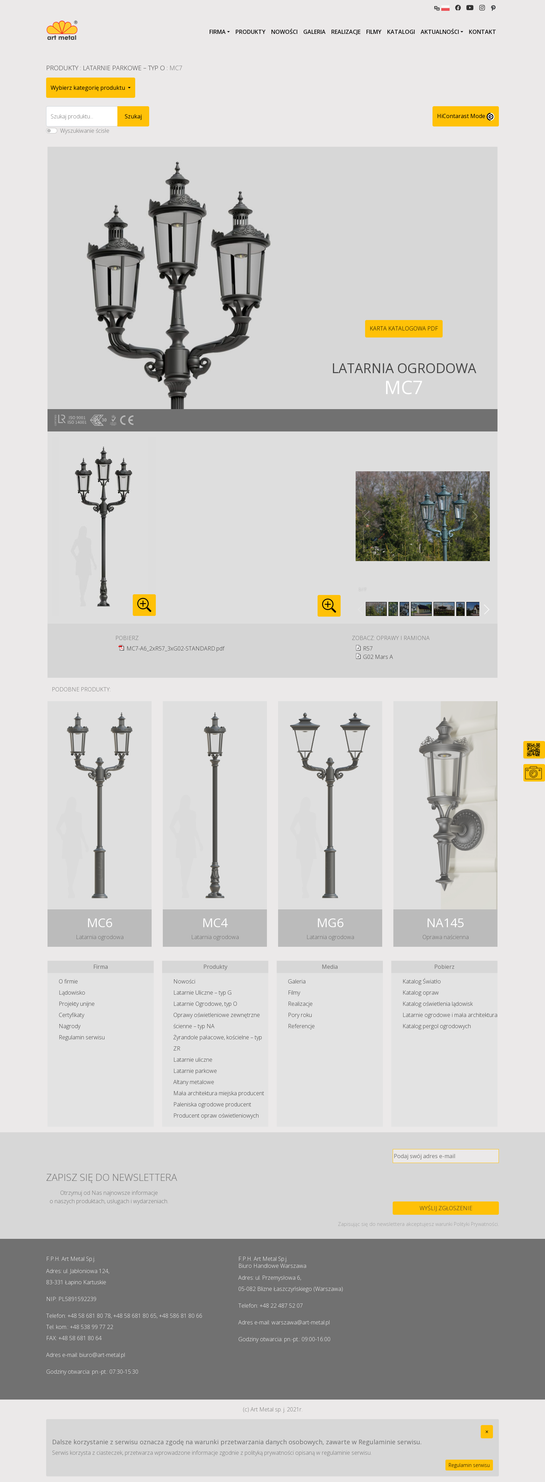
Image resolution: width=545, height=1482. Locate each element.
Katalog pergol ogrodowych (436, 1026)
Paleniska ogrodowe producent (212, 1104)
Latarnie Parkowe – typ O (124, 68)
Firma (217, 32)
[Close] (487, 1431)
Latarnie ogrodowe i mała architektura (449, 1015)
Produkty (250, 32)
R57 (368, 648)
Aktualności (440, 32)
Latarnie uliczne (192, 1059)
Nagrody (69, 1026)
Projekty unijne (77, 1004)
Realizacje (346, 32)
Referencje (301, 1026)
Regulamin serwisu (82, 1037)
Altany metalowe (193, 1082)
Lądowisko (72, 992)
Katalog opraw (420, 992)
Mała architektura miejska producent (218, 1093)
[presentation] (446, 1182)
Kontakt (482, 32)
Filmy (374, 32)
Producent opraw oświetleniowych (216, 1115)
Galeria (314, 32)
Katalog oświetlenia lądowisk (437, 1004)
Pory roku (300, 1015)
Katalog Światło (421, 981)
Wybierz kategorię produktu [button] (88, 88)
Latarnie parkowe (195, 1071)
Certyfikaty (71, 1015)
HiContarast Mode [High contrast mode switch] (465, 116)
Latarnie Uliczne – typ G (202, 992)
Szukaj (133, 116)
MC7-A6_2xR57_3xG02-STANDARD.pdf (175, 648)
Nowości (284, 32)
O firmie (68, 981)
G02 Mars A (378, 657)
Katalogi (401, 32)
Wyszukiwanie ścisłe (84, 131)
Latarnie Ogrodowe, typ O (205, 1004)
